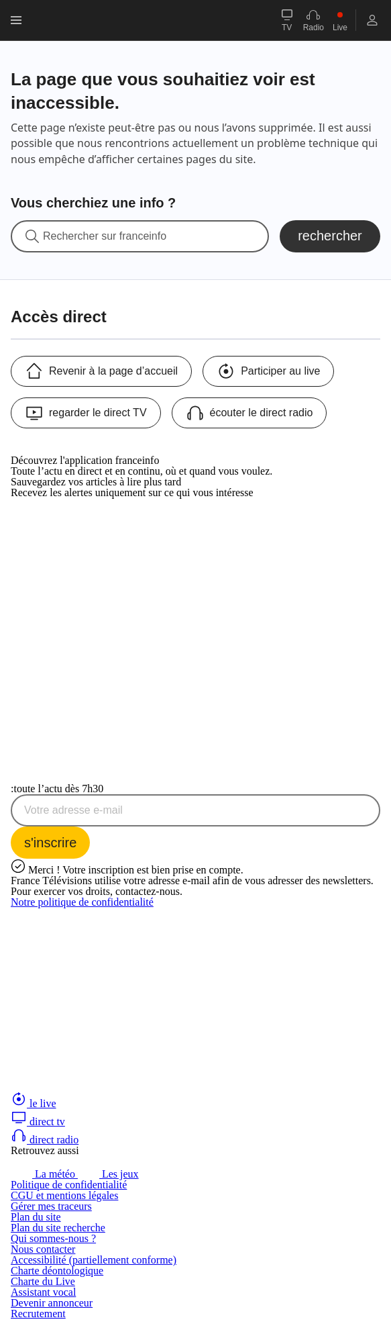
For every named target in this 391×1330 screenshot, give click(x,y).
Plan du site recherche (58, 1227)
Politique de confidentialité (69, 1184)
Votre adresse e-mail (73, 810)
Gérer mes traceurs (51, 1206)
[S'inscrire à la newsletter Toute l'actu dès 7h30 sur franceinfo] (50, 842)
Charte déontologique (57, 1270)
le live (33, 1103)
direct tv (38, 1121)
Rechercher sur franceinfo (104, 236)
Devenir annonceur (52, 1303)
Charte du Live (43, 1281)
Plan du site (36, 1217)
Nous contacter (43, 1249)
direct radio (44, 1139)
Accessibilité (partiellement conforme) (93, 1260)
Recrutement (38, 1313)
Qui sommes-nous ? (53, 1238)
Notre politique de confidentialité (82, 902)
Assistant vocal (43, 1292)
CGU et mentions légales (64, 1195)
